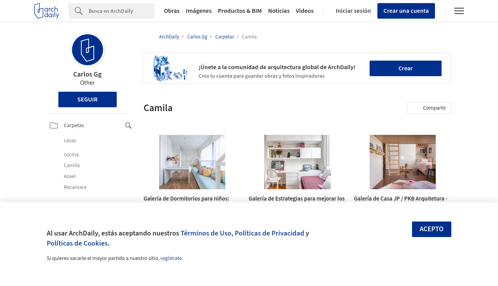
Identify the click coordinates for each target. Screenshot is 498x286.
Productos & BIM (240, 11)
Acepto (432, 229)
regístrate (171, 258)
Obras (172, 11)
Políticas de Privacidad (269, 233)
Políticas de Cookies (77, 243)
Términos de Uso (206, 233)
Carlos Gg (87, 74)
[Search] (121, 11)
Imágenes (199, 11)
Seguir (87, 99)
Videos (305, 11)
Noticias (279, 11)
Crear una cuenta (406, 11)
